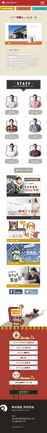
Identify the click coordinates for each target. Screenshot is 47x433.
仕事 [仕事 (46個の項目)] (25, 59)
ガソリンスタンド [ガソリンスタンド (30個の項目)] (12, 57)
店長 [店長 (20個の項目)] (23, 62)
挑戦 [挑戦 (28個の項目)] (9, 65)
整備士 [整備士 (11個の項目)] (17, 65)
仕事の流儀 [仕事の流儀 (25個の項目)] (31, 59)
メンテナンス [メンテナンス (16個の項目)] (10, 59)
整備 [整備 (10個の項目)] (13, 65)
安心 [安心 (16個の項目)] (19, 62)
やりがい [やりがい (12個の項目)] (14, 54)
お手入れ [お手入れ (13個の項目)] (9, 54)
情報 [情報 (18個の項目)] (27, 62)
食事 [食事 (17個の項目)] (24, 68)
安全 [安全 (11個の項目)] (15, 62)
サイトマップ (29, 425)
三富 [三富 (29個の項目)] (20, 59)
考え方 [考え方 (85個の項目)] (10, 68)
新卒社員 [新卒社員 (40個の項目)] (23, 65)
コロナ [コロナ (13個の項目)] (19, 56)
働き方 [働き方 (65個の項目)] (10, 62)
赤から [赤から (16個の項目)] (16, 68)
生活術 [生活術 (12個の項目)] (29, 65)
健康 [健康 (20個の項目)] (37, 59)
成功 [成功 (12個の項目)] (32, 62)
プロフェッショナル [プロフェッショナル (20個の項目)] (33, 57)
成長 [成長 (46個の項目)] (36, 62)
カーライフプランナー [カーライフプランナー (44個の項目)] (24, 54)
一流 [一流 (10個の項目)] (16, 59)
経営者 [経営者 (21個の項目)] (34, 65)
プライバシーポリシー (18, 425)
